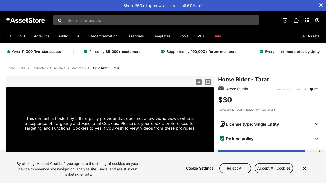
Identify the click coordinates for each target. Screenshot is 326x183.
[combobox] (156, 20)
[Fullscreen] (208, 82)
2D (22, 36)
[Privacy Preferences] (285, 20)
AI (79, 36)
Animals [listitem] (59, 68)
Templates (162, 36)
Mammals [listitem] (78, 68)
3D (8, 36)
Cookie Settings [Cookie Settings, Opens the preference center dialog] (200, 171)
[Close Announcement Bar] (320, 5)
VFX (201, 36)
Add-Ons (41, 36)
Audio (63, 36)
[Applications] (307, 20)
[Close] (305, 171)
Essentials (135, 36)
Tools (184, 36)
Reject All (235, 171)
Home (10, 68)
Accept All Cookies (274, 171)
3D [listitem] (23, 68)
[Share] (199, 82)
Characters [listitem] (39, 68)
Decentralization (103, 36)
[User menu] (317, 20)
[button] (296, 20)
